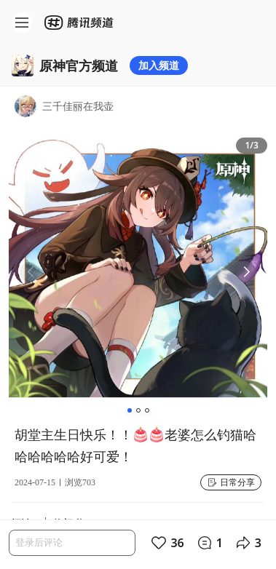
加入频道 (158, 65)
